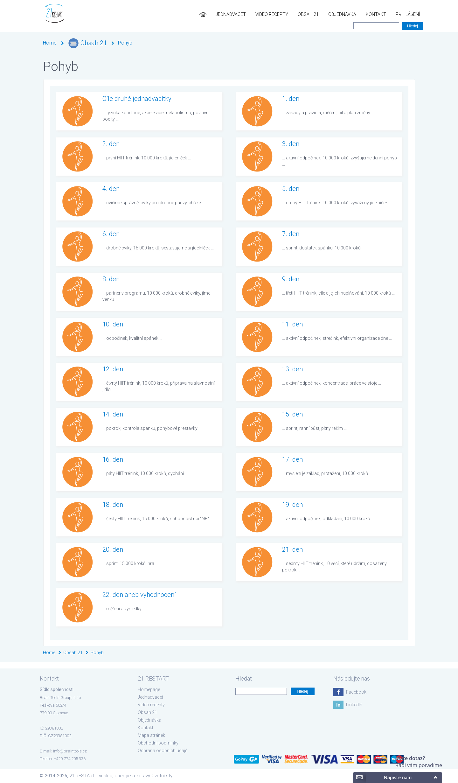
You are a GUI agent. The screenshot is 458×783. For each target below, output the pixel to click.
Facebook (356, 692)
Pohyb (125, 43)
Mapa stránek (151, 735)
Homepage (149, 689)
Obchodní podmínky (158, 742)
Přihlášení (408, 14)
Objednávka (342, 14)
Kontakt (376, 14)
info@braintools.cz (70, 751)
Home (50, 43)
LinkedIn (354, 704)
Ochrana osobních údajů (163, 750)
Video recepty (271, 14)
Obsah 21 (308, 14)
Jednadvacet (231, 14)
